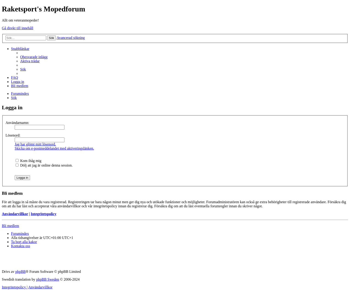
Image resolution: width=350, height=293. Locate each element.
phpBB (20, 272)
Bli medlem (10, 226)
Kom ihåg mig (28, 161)
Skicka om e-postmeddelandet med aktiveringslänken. (54, 148)
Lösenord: (13, 135)
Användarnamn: (17, 123)
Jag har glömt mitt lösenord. (35, 144)
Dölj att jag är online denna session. (44, 165)
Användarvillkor (15, 214)
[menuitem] (34, 57)
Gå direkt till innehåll (17, 28)
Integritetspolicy (43, 214)
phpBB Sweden (47, 279)
